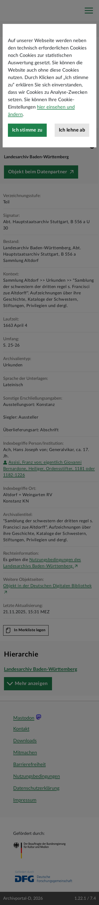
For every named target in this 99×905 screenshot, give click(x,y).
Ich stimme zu (27, 148)
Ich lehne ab (72, 148)
